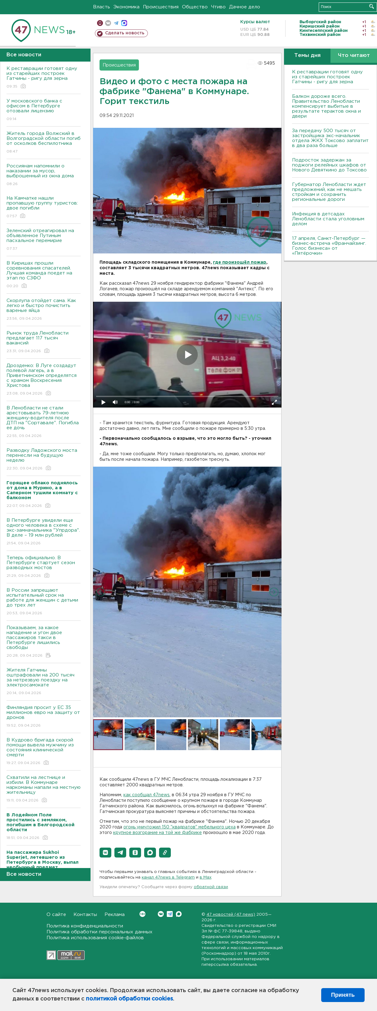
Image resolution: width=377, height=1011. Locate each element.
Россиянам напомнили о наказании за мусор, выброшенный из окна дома (44, 175)
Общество (195, 7)
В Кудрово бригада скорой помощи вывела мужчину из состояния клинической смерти (44, 752)
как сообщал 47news (146, 795)
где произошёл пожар (239, 262)
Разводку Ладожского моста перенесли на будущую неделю (44, 459)
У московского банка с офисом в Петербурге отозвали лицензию (44, 110)
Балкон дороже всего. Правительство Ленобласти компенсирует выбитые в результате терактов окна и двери (326, 106)
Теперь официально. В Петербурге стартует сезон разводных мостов (44, 567)
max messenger (124, 23)
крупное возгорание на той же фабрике (157, 833)
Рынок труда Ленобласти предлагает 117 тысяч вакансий (44, 342)
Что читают (354, 55)
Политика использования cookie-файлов (95, 938)
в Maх (205, 877)
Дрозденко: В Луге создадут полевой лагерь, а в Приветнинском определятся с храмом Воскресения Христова (44, 380)
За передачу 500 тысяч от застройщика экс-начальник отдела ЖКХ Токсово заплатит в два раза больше (330, 138)
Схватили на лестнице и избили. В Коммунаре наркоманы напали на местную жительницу (44, 789)
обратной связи (211, 887)
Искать (371, 6)
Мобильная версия (100, 23)
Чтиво (218, 7)
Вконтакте (142, 914)
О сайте (56, 915)
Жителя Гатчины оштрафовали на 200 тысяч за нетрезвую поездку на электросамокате (44, 682)
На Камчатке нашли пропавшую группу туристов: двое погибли (44, 207)
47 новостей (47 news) (230, 914)
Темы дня (307, 55)
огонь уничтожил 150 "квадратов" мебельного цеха (179, 827)
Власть (101, 7)
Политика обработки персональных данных (100, 932)
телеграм (116, 23)
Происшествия (161, 7)
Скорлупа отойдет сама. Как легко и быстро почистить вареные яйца (44, 310)
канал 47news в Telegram (168, 877)
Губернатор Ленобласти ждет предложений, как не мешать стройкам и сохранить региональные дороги (329, 192)
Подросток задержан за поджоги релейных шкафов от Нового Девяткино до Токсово (329, 165)
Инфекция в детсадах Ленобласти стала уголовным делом (328, 219)
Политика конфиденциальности (85, 926)
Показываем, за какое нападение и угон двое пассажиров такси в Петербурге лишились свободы (44, 642)
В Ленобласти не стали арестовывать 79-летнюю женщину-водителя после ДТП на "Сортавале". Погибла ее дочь (44, 422)
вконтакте (108, 23)
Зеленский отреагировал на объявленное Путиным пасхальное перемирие (44, 240)
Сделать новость (124, 33)
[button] (105, 853)
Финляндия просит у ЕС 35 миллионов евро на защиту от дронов (44, 717)
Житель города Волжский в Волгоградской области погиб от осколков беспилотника (44, 143)
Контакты (85, 915)
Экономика (126, 7)
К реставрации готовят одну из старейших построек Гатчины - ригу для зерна (44, 78)
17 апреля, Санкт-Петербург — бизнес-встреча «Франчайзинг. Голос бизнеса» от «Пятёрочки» (329, 245)
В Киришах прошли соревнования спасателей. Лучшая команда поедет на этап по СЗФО (44, 275)
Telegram (170, 914)
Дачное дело (244, 7)
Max (179, 914)
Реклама (114, 915)
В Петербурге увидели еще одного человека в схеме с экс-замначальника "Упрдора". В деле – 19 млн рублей (44, 532)
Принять (343, 995)
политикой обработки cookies (129, 998)
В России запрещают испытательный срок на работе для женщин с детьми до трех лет (44, 602)
